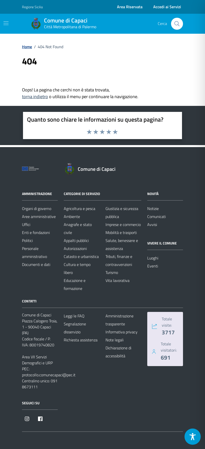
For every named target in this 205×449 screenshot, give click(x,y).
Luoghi (152, 258)
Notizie (153, 209)
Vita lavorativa (118, 280)
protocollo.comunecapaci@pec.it (49, 375)
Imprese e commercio (123, 224)
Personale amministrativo (34, 252)
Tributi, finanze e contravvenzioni (119, 260)
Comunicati (156, 217)
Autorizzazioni (75, 248)
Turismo (112, 272)
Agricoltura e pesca (79, 209)
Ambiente (72, 217)
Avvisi (152, 224)
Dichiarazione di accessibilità (118, 352)
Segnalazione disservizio (75, 328)
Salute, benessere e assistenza (122, 244)
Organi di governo (36, 209)
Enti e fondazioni (36, 232)
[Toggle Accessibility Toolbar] (192, 436)
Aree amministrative (39, 217)
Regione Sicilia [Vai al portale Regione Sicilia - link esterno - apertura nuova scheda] (32, 6)
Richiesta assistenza (81, 340)
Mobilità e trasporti (121, 232)
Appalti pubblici (76, 240)
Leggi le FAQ (74, 316)
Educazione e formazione (75, 284)
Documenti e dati (36, 264)
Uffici (26, 224)
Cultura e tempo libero (77, 268)
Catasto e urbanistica (81, 256)
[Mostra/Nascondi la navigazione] (6, 23)
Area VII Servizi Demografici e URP (37, 360)
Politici (27, 240)
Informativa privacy (122, 332)
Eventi (152, 266)
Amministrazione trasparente (120, 320)
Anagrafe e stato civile (78, 228)
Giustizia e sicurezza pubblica (122, 213)
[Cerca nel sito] (177, 24)
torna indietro (35, 96)
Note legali (115, 340)
